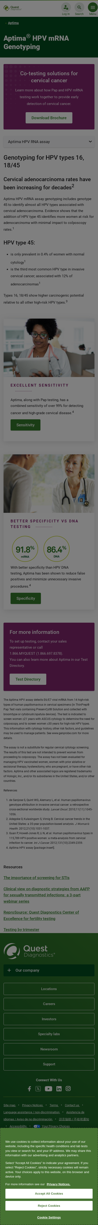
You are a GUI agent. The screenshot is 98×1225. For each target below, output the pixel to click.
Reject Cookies (49, 1205)
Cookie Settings (49, 1217)
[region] (49, 1176)
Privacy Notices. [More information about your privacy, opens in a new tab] (58, 1184)
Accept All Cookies (49, 1193)
